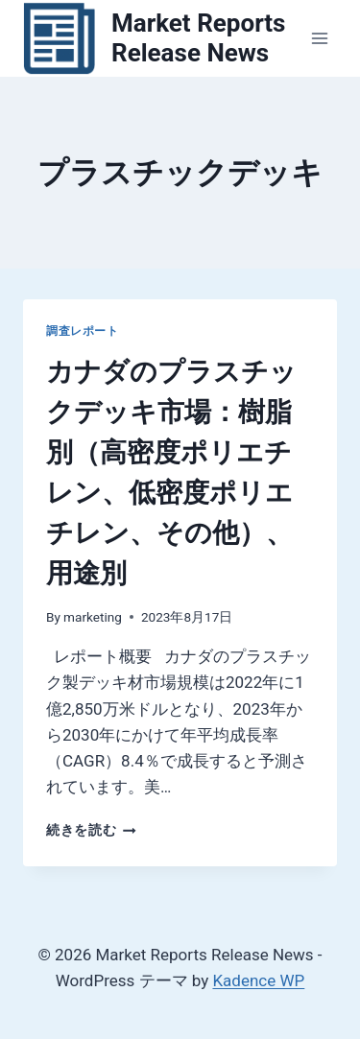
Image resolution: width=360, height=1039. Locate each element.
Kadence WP (258, 980)
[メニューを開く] (319, 38)
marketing (92, 617)
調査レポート (82, 331)
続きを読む (91, 830)
